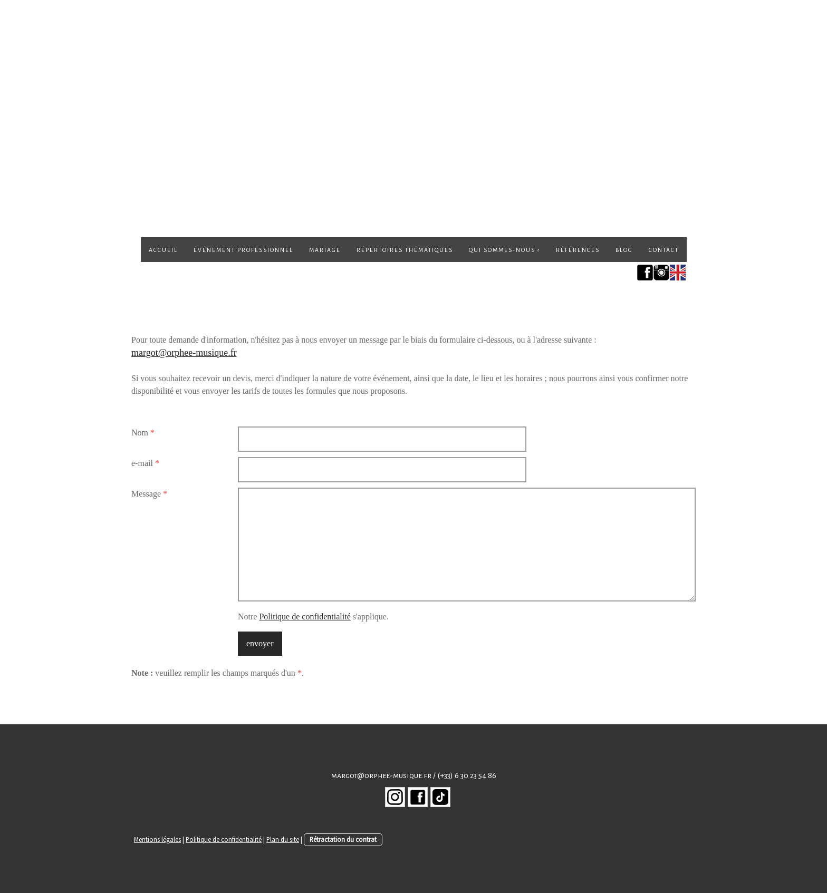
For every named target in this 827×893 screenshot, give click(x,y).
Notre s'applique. (313, 616)
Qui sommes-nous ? (504, 250)
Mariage (325, 250)
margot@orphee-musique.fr (184, 352)
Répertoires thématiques (405, 250)
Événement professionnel (243, 250)
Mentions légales (157, 839)
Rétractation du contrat (343, 839)
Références (578, 250)
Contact (664, 250)
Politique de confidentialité (304, 616)
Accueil (163, 250)
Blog (624, 250)
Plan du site (282, 839)
